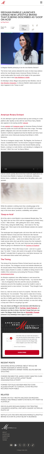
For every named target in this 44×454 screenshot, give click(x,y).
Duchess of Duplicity (32, 245)
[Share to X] (33, 26)
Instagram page (18, 126)
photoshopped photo (7, 274)
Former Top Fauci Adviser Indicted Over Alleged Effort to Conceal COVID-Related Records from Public (19, 387)
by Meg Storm (5, 22)
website (7, 126)
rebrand (25, 123)
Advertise (6, 434)
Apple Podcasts (31, 308)
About (4, 432)
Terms (4, 440)
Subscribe (6, 436)
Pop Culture (24, 29)
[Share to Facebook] (37, 26)
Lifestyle (24, 26)
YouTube (23, 308)
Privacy (5, 438)
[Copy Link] (33, 30)
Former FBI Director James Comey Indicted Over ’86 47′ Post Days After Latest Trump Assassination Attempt (21, 378)
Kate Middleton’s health (22, 77)
